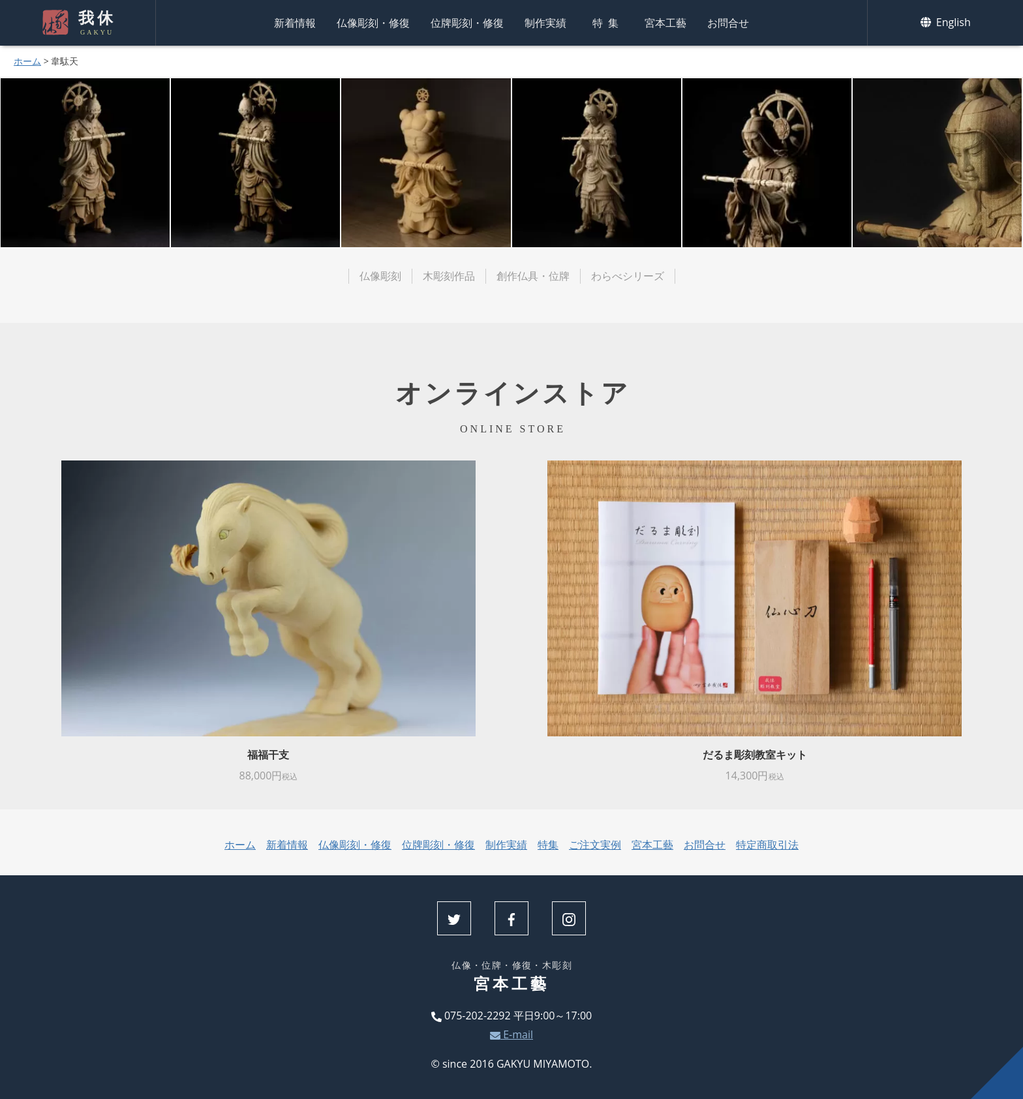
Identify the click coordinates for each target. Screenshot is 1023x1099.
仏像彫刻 (380, 276)
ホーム (27, 61)
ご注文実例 (595, 844)
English (946, 22)
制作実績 (545, 23)
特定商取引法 (767, 844)
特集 (608, 23)
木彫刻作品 (449, 276)
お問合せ (728, 23)
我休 (95, 23)
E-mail (511, 1034)
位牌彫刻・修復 (467, 23)
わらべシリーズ (627, 276)
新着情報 (295, 23)
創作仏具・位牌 (533, 276)
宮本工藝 (665, 23)
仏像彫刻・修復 (373, 23)
